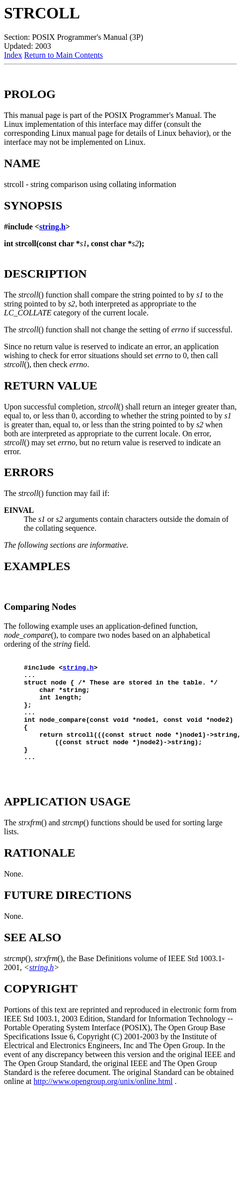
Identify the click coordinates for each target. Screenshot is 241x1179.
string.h (52, 226)
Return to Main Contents (63, 55)
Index (13, 55)
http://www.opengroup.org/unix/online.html (103, 1103)
